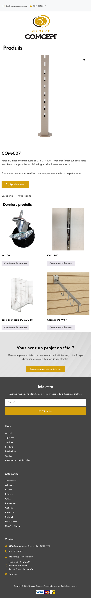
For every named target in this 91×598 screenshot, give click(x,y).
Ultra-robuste (24, 196)
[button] (7, 26)
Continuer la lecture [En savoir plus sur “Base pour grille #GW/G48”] (15, 327)
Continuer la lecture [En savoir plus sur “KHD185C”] (61, 263)
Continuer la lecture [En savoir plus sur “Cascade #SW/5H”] (61, 327)
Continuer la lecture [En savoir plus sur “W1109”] (15, 263)
